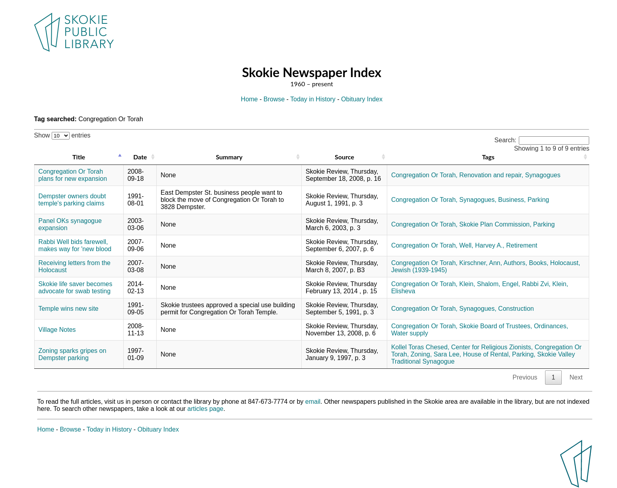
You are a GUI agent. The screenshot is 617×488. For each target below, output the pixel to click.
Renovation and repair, (491, 175)
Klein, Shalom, (479, 284)
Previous (524, 377)
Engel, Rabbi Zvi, (526, 284)
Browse (274, 99)
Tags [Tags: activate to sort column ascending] (488, 157)
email (312, 401)
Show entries (62, 135)
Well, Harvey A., (481, 245)
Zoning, (421, 354)
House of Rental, (486, 354)
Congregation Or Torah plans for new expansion (73, 175)
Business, (512, 199)
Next (575, 377)
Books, (538, 262)
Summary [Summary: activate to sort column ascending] (229, 157)
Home (249, 99)
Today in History (313, 99)
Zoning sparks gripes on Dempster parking (73, 354)
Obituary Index (361, 99)
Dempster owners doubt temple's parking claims (72, 200)
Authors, (515, 262)
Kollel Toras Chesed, (420, 347)
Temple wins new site (69, 308)
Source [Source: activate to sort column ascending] (344, 157)
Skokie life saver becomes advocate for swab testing (76, 287)
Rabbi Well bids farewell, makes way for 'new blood (75, 245)
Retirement (521, 245)
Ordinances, (551, 326)
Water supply (409, 333)
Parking (538, 199)
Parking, (524, 354)
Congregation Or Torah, (424, 175)
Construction (516, 308)
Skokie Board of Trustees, (495, 326)
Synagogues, (477, 199)
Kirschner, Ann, (480, 262)
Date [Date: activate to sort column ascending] (140, 157)
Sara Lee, (447, 354)
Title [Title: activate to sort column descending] (78, 157)
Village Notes (57, 329)
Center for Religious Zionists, (492, 347)
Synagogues (543, 175)
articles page (205, 408)
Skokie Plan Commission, (495, 224)
